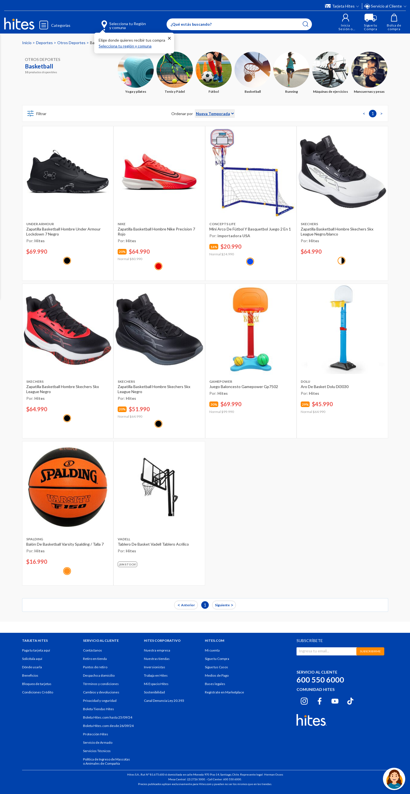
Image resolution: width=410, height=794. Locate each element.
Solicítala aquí (32, 659)
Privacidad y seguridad (100, 700)
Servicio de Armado (97, 742)
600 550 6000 (320, 679)
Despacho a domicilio (99, 675)
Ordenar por (182, 113)
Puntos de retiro (95, 667)
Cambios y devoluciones (101, 692)
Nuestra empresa (157, 650)
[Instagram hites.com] (304, 700)
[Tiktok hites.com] (350, 700)
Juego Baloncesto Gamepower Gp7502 (243, 386)
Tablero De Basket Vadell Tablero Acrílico (153, 544)
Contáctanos (92, 650)
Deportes (45, 42)
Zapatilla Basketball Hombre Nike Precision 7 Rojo (156, 231)
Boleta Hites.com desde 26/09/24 (108, 726)
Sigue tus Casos (216, 667)
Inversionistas (154, 667)
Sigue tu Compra (217, 659)
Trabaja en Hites (156, 675)
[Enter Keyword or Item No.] (239, 24)
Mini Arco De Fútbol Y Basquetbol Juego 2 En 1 (250, 229)
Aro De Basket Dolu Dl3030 (325, 386)
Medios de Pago (217, 675)
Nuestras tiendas (157, 659)
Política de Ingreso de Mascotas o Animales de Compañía (106, 761)
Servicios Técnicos (97, 751)
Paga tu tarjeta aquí (36, 650)
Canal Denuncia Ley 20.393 (164, 700)
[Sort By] (215, 113)
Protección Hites (95, 734)
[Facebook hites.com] (319, 700)
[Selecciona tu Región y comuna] (115, 22)
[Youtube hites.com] (334, 700)
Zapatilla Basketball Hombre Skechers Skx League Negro (62, 389)
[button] (345, 22)
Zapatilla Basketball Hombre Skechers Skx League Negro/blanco (337, 231)
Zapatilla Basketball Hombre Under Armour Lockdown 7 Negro (63, 231)
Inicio (27, 42)
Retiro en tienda (95, 659)
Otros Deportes (71, 42)
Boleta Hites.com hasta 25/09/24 (107, 717)
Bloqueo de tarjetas (36, 684)
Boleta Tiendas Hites (98, 709)
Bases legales (215, 684)
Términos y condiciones (101, 684)
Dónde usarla (32, 667)
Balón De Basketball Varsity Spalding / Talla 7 (65, 544)
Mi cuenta (212, 650)
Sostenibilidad (154, 692)
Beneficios (30, 675)
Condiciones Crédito (37, 692)
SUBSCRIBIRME (370, 651)
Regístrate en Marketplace (224, 692)
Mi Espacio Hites (156, 684)
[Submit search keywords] (305, 24)
